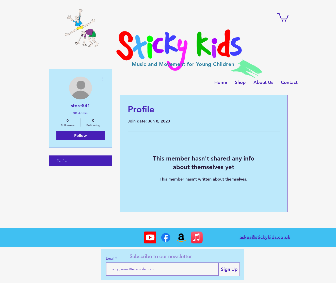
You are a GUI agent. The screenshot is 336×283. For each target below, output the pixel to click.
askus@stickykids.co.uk (264, 237)
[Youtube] (150, 237)
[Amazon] (181, 237)
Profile (62, 161)
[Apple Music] (197, 237)
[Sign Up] (229, 269)
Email (110, 258)
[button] (283, 17)
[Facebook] (166, 237)
